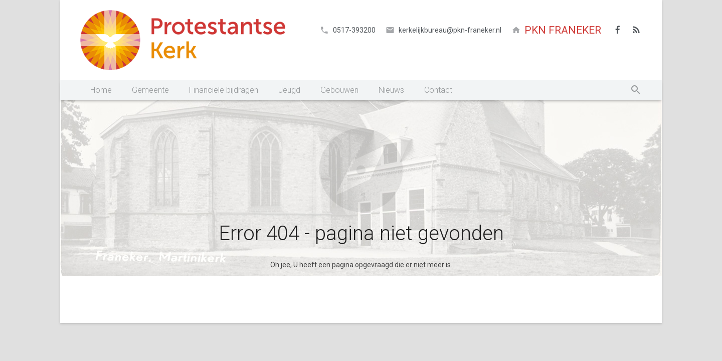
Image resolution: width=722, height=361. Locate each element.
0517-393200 (354, 30)
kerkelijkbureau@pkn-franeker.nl (450, 30)
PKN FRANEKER (562, 30)
